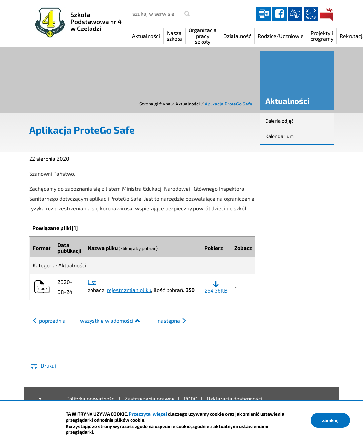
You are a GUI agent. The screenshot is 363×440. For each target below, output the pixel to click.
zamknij (330, 420)
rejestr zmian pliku (129, 290)
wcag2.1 (311, 14)
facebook (279, 14)
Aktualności (187, 103)
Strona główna (155, 103)
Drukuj (48, 365)
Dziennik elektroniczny (263, 14)
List (92, 282)
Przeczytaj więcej (148, 414)
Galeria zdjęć (279, 121)
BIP (326, 14)
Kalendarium (279, 136)
